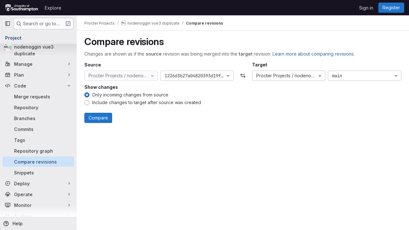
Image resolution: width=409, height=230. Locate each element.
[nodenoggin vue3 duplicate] (38, 50)
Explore (53, 8)
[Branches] (38, 118)
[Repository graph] (38, 151)
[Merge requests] (38, 96)
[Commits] (38, 129)
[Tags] (38, 140)
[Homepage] (22, 8)
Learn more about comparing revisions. (314, 54)
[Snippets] (38, 172)
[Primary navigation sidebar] (8, 24)
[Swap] (242, 76)
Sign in (366, 8)
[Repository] (38, 107)
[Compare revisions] (38, 162)
